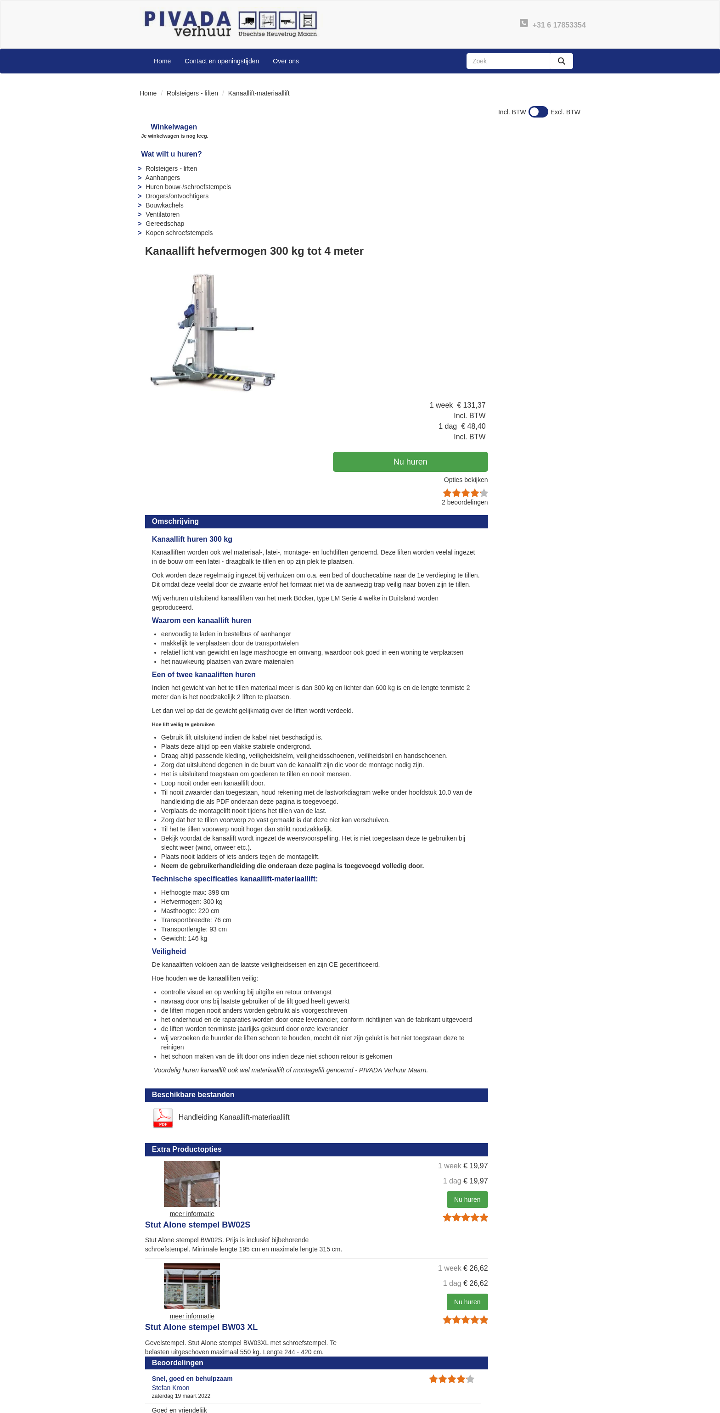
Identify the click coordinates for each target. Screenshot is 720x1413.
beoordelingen (551, 242)
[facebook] (522, 1405)
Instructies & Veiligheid (405, 1357)
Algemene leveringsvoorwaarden (420, 1366)
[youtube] (539, 1405)
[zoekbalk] (508, 61)
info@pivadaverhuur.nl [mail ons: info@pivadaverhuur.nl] (184, 1364)
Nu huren (525, 201)
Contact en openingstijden (222, 61)
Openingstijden (280, 1366)
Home (162, 61)
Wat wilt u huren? (170, 154)
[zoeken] (561, 61)
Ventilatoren (161, 214)
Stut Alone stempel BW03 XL (395, 1039)
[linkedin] (555, 1405)
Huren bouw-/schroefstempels (187, 187)
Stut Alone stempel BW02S (391, 967)
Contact (498, 1348)
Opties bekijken (551, 219)
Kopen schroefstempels (177, 232)
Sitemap (271, 1375)
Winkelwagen (168, 127)
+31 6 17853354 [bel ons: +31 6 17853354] (176, 1349)
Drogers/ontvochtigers (175, 196)
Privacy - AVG (506, 1357)
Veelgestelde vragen (402, 1348)
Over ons (286, 61)
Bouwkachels (163, 205)
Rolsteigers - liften (192, 93)
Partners (271, 1357)
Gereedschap (163, 223)
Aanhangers (161, 177)
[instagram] (572, 1405)
